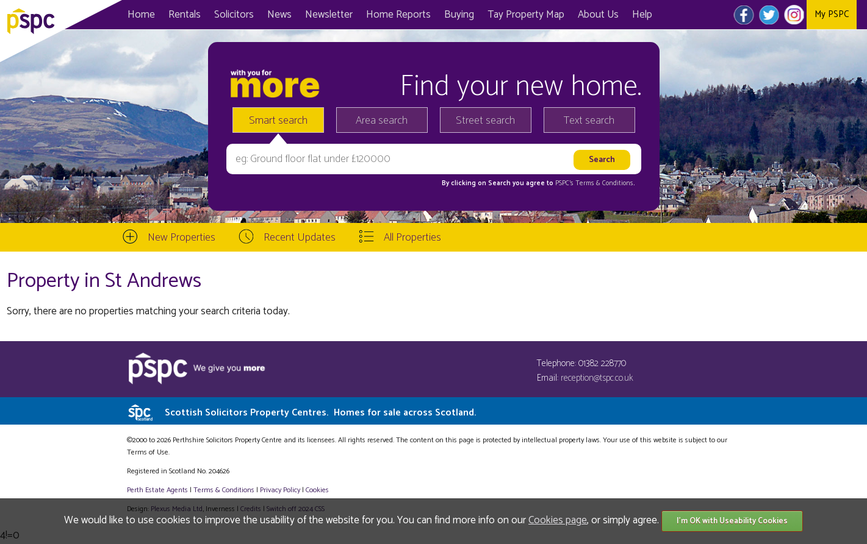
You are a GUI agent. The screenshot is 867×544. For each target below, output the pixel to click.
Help (642, 14)
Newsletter (329, 14)
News (279, 14)
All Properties (412, 237)
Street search (485, 120)
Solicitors (234, 14)
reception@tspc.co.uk (597, 378)
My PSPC (832, 14)
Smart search (278, 120)
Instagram (794, 14)
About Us (598, 14)
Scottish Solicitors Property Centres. (320, 412)
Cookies (317, 490)
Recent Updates (300, 237)
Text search (589, 120)
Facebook (744, 14)
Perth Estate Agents (157, 490)
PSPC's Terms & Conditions (594, 183)
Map (525, 14)
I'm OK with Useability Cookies (732, 521)
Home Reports (398, 14)
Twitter (769, 14)
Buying (459, 14)
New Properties (181, 237)
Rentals (184, 14)
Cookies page (557, 520)
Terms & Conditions (223, 490)
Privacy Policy (280, 490)
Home (141, 14)
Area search (382, 120)
